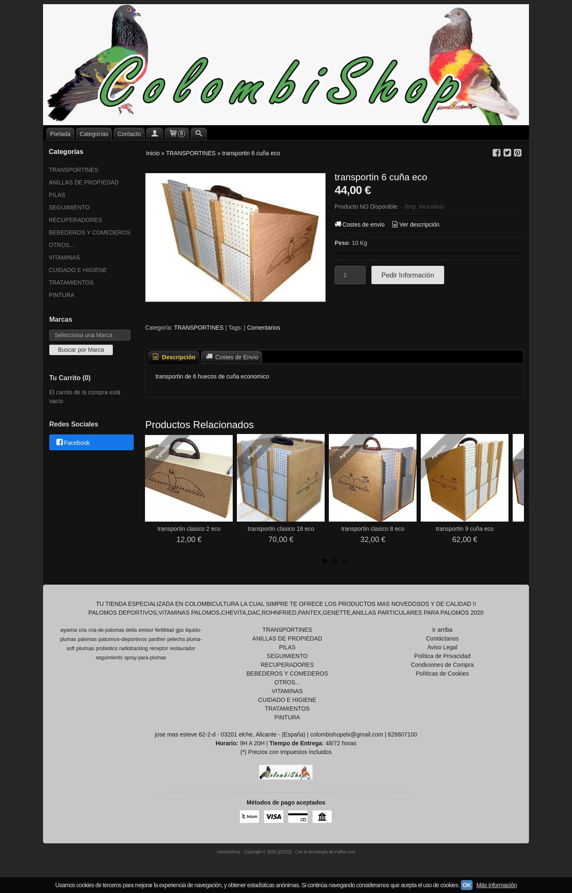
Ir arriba (442, 629)
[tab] (173, 357)
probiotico (106, 648)
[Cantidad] (350, 275)
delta (131, 630)
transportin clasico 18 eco (281, 528)
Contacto (129, 134)
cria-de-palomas (106, 630)
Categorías (94, 134)
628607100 (402, 734)
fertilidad (164, 630)
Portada (60, 134)
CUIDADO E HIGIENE (78, 270)
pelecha (176, 639)
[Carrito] (177, 134)
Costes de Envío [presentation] (231, 357)
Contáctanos (442, 638)
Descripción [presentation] (173, 357)
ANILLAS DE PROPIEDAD (84, 182)
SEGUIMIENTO (69, 207)
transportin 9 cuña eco (465, 528)
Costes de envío (359, 224)
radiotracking (133, 648)
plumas (85, 648)
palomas (87, 639)
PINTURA (61, 295)
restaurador (182, 648)
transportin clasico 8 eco (372, 528)
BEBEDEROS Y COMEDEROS (90, 232)
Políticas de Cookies (442, 673)
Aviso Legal (442, 647)
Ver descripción (414, 224)
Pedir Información (407, 275)
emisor (145, 630)
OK (467, 885)
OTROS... (61, 245)
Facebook (72, 442)
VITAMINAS (64, 257)
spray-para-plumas (145, 658)
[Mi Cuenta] (154, 134)
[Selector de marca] (90, 335)
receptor (159, 648)
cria (82, 630)
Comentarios (263, 327)
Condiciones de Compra (442, 664)
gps (179, 630)
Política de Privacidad (442, 656)
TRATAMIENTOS (71, 282)
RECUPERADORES (75, 220)
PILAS (57, 195)
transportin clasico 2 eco (189, 528)
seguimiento (109, 658)
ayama (68, 630)
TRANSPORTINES (74, 169)
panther (157, 639)
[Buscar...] (199, 134)
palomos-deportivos (122, 639)
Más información (496, 885)
